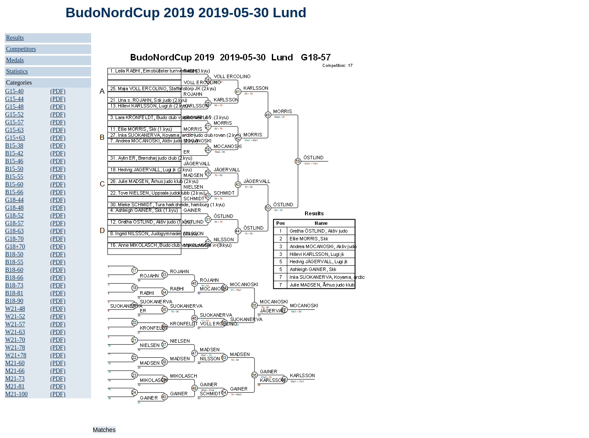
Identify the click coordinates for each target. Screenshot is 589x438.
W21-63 (15, 332)
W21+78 (15, 355)
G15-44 (14, 99)
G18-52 (14, 215)
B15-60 (14, 184)
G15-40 (14, 91)
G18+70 (15, 246)
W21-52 (15, 316)
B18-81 (14, 293)
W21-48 (15, 309)
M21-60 (15, 363)
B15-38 (14, 145)
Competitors (21, 49)
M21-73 (15, 378)
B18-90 (14, 301)
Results (15, 38)
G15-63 (14, 130)
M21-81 (15, 386)
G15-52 (14, 114)
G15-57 (14, 122)
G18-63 (14, 231)
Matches (104, 429)
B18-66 (14, 277)
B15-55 (14, 176)
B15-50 (14, 169)
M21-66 (15, 371)
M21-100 (16, 394)
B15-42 (14, 153)
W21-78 (15, 347)
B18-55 (14, 262)
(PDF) (58, 91)
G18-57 (14, 223)
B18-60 (14, 270)
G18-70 (14, 239)
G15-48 (14, 107)
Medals (15, 60)
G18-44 (14, 200)
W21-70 (15, 340)
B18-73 (14, 285)
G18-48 (14, 208)
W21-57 (15, 324)
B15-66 (14, 192)
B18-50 (14, 254)
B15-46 (14, 161)
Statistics (17, 71)
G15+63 (15, 138)
